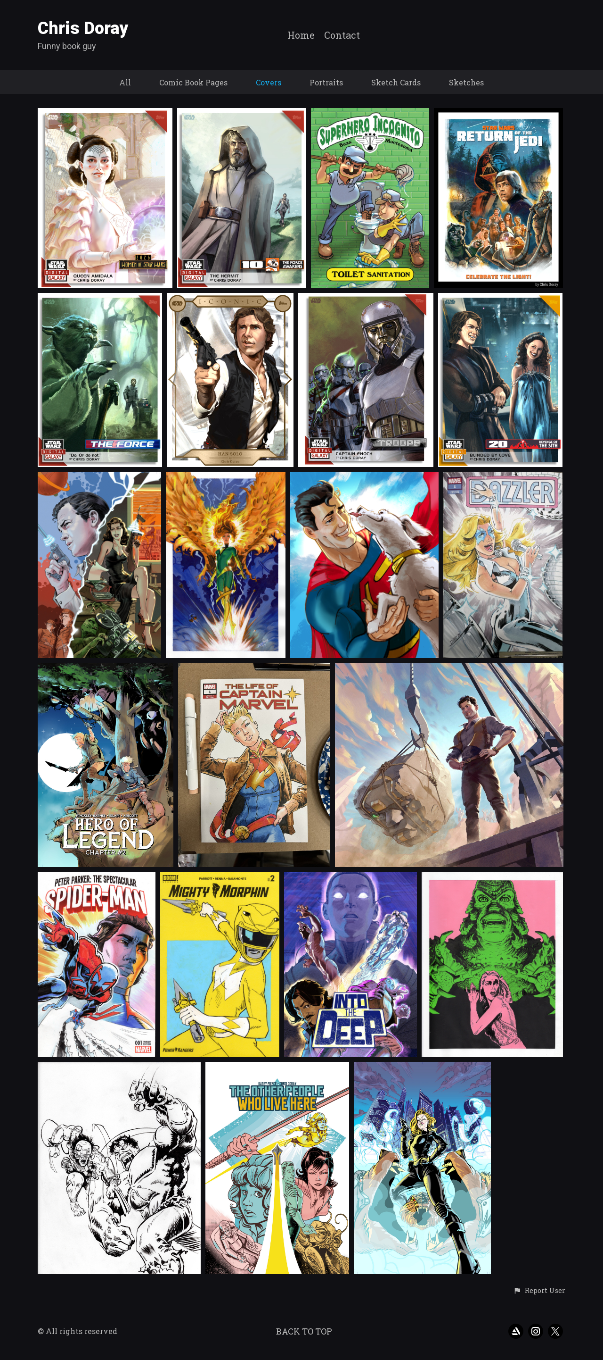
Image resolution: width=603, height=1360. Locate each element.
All (125, 82)
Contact (342, 35)
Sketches (466, 82)
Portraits (326, 82)
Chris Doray (83, 28)
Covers (268, 82)
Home (301, 35)
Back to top (304, 1331)
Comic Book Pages (193, 82)
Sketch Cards (396, 82)
